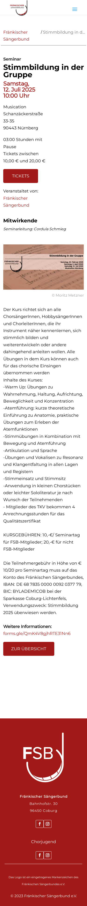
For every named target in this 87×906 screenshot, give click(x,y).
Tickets (20, 176)
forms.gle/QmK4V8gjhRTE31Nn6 (37, 633)
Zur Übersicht (28, 648)
